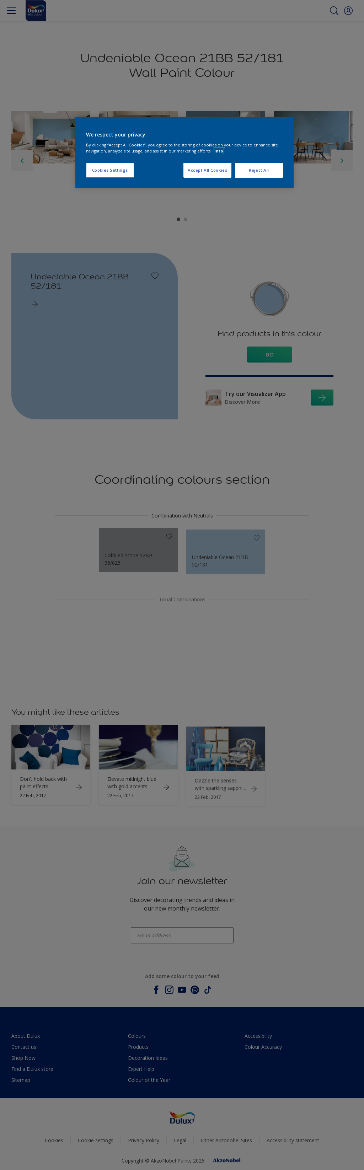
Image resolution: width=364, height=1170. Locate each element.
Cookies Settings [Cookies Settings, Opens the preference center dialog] (110, 170)
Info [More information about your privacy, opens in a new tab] (218, 151)
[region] (184, 152)
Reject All (259, 170)
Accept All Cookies (207, 170)
